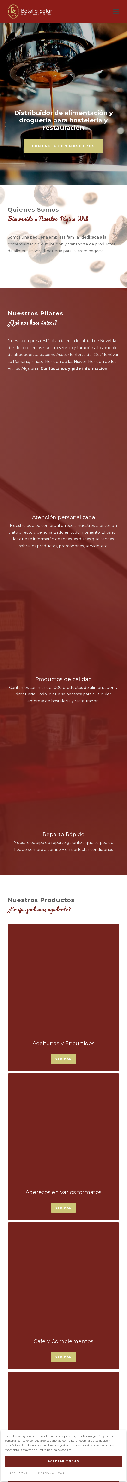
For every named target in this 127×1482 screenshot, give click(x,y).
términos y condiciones (53, 1423)
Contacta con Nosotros (63, 102)
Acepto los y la (64, 1423)
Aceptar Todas (63, 1461)
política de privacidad (100, 1423)
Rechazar (18, 1473)
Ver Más (63, 599)
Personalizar (51, 1473)
